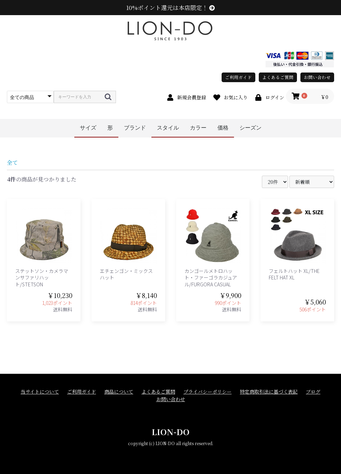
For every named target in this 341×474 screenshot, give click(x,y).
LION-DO (171, 432)
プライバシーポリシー (207, 391)
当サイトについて (40, 391)
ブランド (135, 128)
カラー (198, 128)
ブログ (313, 391)
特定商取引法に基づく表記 (269, 391)
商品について (118, 391)
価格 (222, 128)
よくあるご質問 (278, 77)
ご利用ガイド (238, 77)
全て (12, 162)
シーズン (250, 128)
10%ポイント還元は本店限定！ (170, 7)
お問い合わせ (317, 77)
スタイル (168, 128)
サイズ (88, 128)
